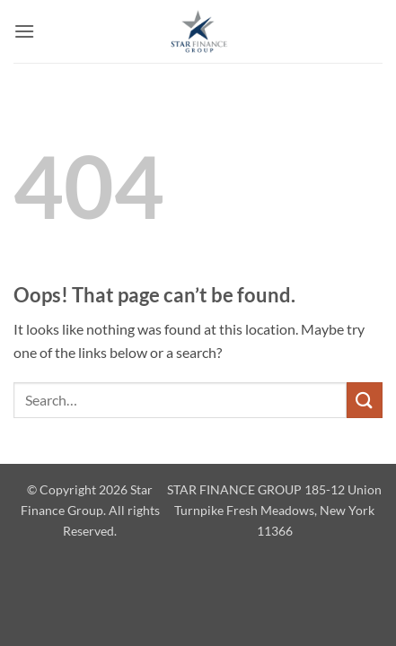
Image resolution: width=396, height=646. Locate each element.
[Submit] (365, 399)
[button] (24, 31)
